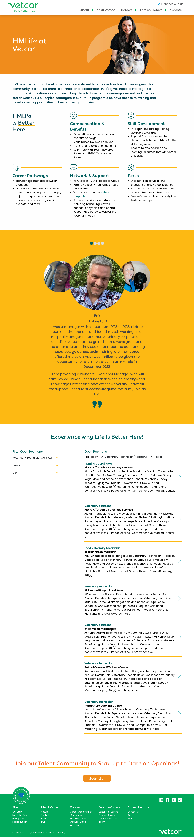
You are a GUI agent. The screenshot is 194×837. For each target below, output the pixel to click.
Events (131, 818)
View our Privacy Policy (54, 832)
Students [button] (175, 10)
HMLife (44, 818)
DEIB (43, 821)
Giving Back (18, 818)
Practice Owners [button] (150, 10)
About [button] (84, 10)
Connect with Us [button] (170, 4)
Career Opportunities (81, 811)
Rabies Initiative (20, 821)
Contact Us (134, 811)
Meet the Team (20, 815)
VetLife (44, 811)
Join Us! (97, 778)
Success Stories (78, 818)
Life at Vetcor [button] (105, 10)
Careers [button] (126, 10)
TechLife (45, 815)
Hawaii (35, 465)
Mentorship (76, 815)
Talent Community (63, 762)
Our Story (17, 811)
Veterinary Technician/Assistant (35, 458)
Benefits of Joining (108, 811)
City (35, 473)
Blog (130, 815)
